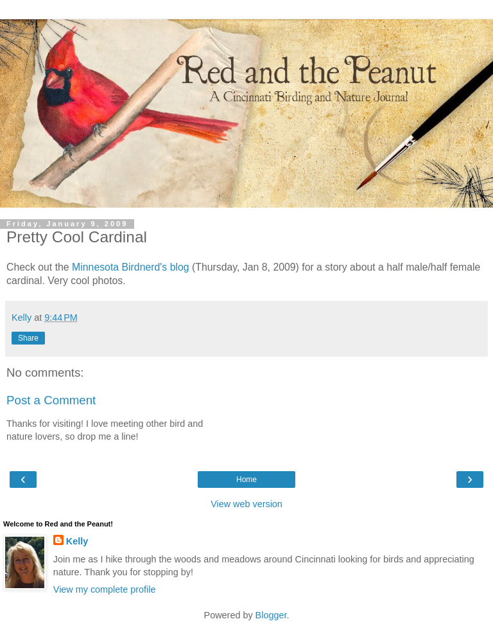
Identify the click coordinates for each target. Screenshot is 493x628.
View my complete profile (104, 589)
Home (246, 479)
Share (28, 338)
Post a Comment (51, 400)
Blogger (271, 615)
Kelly (77, 541)
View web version (246, 504)
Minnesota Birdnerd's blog (130, 267)
